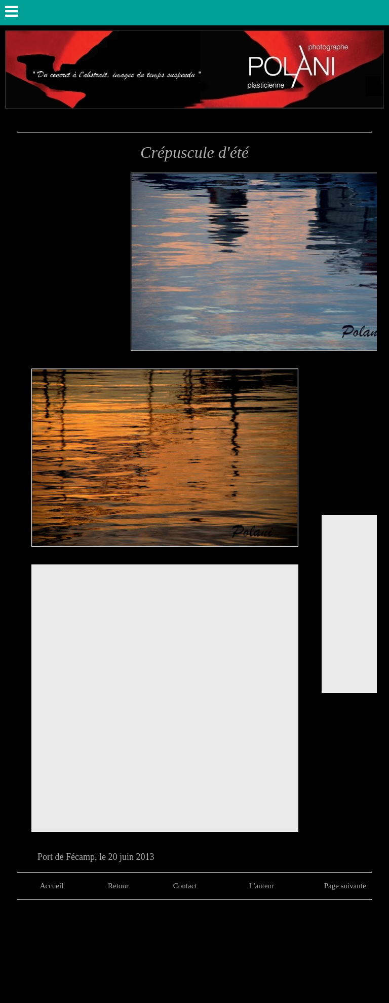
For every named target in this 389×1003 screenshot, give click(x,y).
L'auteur (261, 886)
